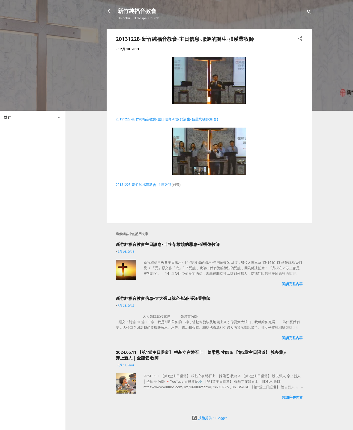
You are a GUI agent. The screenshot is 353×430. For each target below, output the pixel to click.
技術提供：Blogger (209, 418)
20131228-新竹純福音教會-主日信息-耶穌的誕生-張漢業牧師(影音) (167, 119)
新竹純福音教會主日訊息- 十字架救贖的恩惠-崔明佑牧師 (168, 244)
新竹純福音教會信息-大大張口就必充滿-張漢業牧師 (163, 298)
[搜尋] (309, 13)
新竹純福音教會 (137, 11)
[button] (300, 39)
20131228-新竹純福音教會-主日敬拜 (143, 185)
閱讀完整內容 (292, 284)
